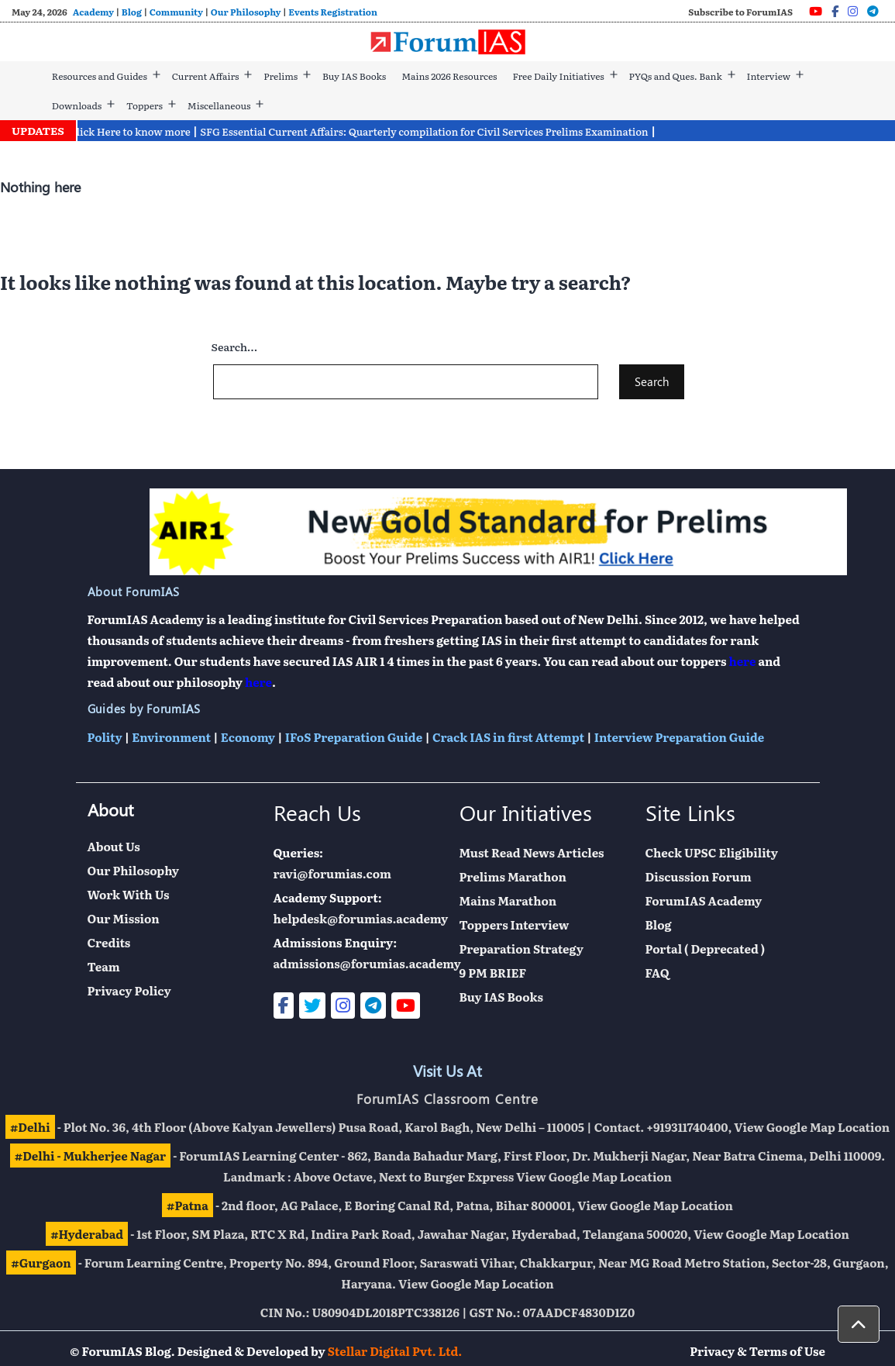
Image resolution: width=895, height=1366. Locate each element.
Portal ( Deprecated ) (705, 948)
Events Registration (332, 12)
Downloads (77, 105)
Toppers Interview (515, 924)
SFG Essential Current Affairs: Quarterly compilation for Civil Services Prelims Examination (433, 131)
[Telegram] (872, 11)
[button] (859, 1324)
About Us (114, 846)
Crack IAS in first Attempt (508, 737)
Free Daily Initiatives (558, 76)
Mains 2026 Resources (449, 76)
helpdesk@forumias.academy (361, 918)
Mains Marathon (508, 900)
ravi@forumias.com (332, 873)
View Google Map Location (812, 1127)
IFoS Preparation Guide (353, 737)
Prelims (280, 76)
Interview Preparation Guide (679, 737)
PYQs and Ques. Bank (675, 76)
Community (176, 12)
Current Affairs (205, 76)
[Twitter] (312, 1005)
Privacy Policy (129, 990)
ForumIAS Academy (703, 900)
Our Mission (124, 918)
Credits (109, 942)
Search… (234, 346)
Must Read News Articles (532, 852)
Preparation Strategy (521, 948)
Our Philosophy (246, 12)
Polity (105, 737)
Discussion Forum (698, 876)
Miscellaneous (219, 105)
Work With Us (129, 894)
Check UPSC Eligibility (711, 852)
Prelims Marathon (513, 876)
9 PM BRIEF (493, 972)
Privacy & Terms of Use (757, 1351)
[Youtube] (815, 11)
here (742, 661)
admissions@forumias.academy (367, 963)
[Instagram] (852, 11)
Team (104, 966)
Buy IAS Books (354, 76)
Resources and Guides (99, 76)
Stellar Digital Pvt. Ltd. (395, 1351)
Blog (132, 12)
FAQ (657, 972)
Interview (769, 76)
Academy (93, 12)
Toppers (144, 105)
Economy (248, 737)
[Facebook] (835, 11)
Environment (171, 737)
